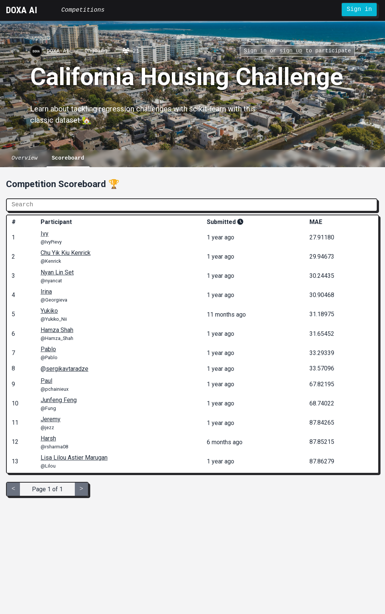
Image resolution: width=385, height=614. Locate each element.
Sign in (359, 9)
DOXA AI (21, 10)
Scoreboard (68, 158)
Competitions (83, 10)
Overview (25, 158)
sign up (290, 51)
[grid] (192, 344)
